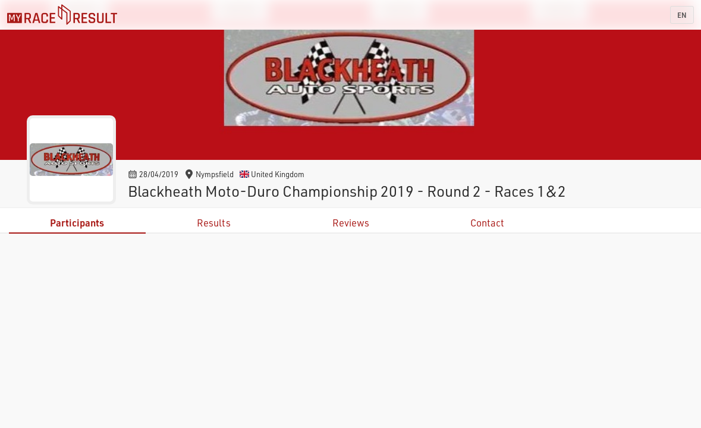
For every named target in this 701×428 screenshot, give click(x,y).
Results (214, 222)
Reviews (350, 222)
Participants (77, 222)
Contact (487, 222)
